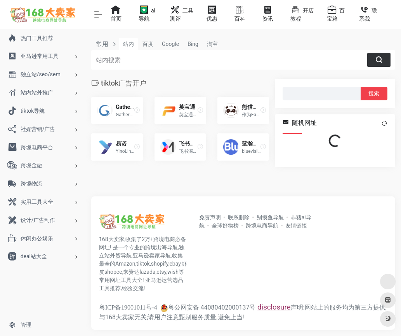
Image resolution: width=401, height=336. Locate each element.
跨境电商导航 (262, 225)
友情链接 (296, 225)
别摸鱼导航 (270, 217)
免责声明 (210, 217)
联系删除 (239, 217)
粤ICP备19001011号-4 (128, 307)
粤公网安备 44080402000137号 (208, 307)
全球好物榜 (225, 225)
